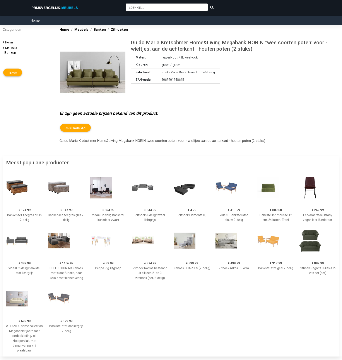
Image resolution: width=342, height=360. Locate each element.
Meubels (11, 48)
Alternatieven (75, 127)
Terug (13, 72)
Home (35, 20)
